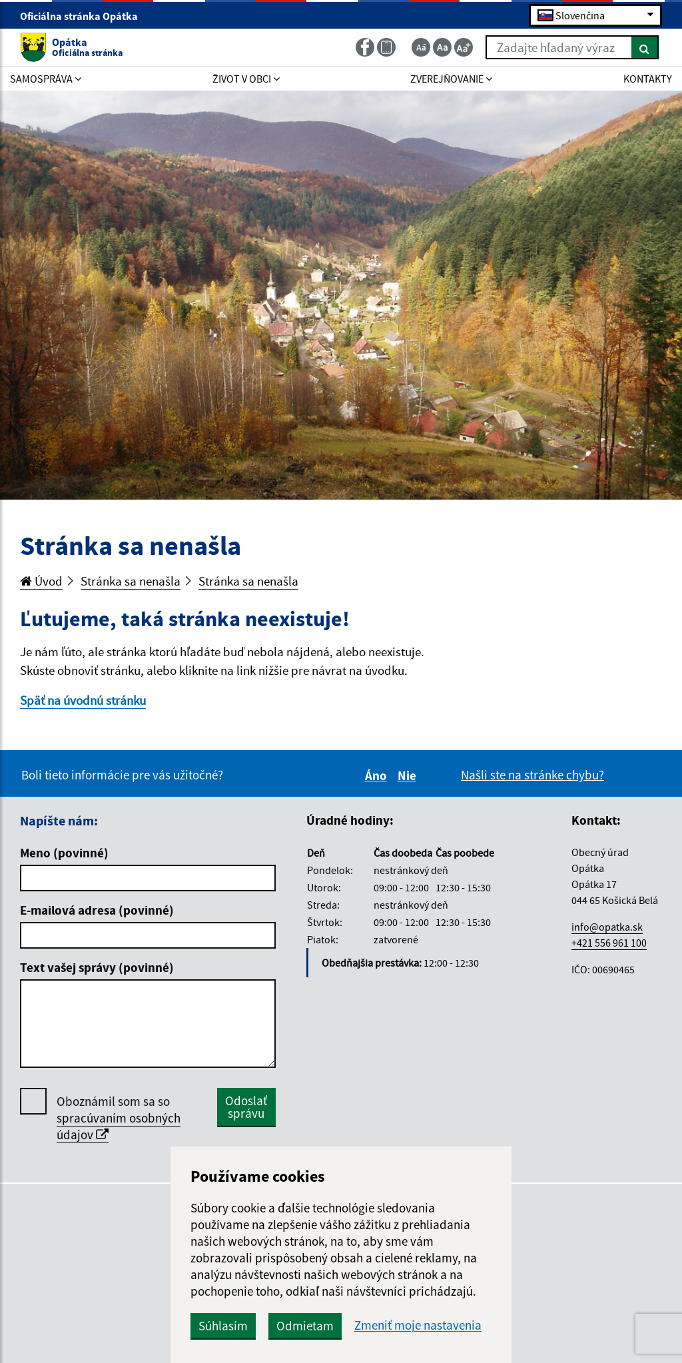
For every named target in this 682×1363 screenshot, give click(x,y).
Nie (409, 775)
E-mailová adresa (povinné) (97, 910)
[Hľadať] (645, 47)
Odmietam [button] (305, 1326)
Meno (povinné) (64, 853)
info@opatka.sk (607, 926)
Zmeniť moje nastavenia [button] (418, 1325)
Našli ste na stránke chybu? (532, 775)
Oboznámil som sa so (118, 1118)
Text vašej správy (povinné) (97, 967)
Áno (378, 775)
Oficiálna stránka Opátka (84, 16)
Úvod (41, 581)
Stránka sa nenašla (130, 581)
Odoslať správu (246, 1107)
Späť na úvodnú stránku (83, 700)
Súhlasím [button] (223, 1326)
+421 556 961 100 (609, 942)
